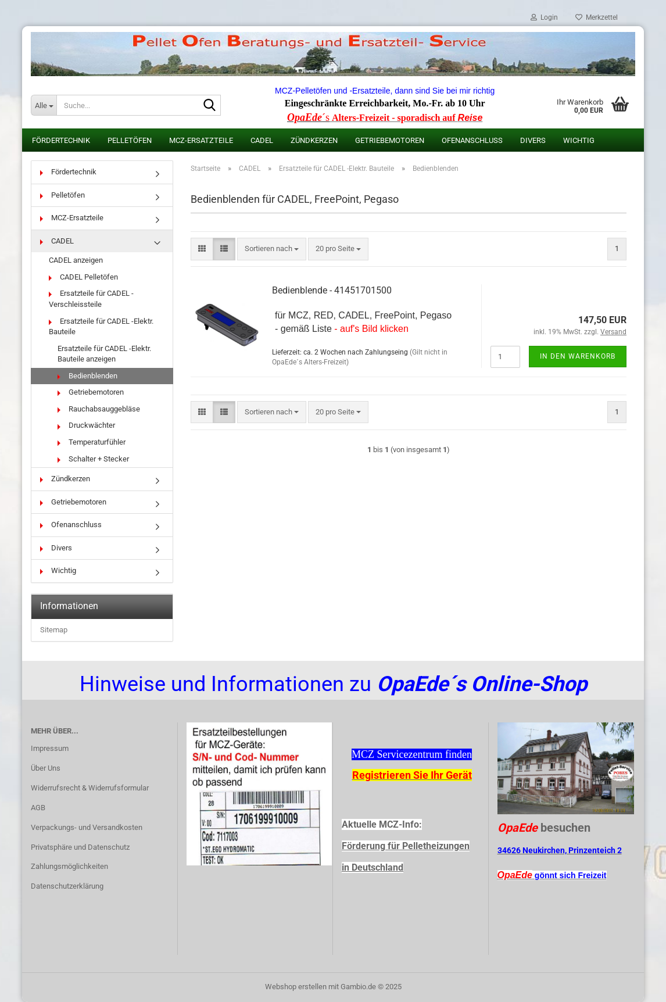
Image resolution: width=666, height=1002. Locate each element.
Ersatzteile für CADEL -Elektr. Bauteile (101, 327)
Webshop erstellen (296, 986)
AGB (38, 807)
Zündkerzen (314, 140)
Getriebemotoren (389, 140)
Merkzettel (596, 17)
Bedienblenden (87, 375)
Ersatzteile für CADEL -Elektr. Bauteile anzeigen (104, 354)
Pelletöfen (130, 140)
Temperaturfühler (92, 442)
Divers (533, 140)
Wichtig (579, 140)
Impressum (50, 748)
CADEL (261, 140)
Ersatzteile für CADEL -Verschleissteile (91, 299)
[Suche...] (43, 105)
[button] (202, 249)
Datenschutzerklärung (67, 886)
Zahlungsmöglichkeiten (69, 866)
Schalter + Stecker (93, 459)
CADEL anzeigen (76, 260)
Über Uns (45, 768)
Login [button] (544, 17)
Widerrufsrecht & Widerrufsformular (90, 787)
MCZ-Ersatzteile (201, 140)
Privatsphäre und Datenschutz (80, 847)
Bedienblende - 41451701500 (332, 290)
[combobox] (271, 249)
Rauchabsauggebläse (99, 409)
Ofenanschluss (472, 140)
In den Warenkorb (577, 356)
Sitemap (53, 629)
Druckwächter (86, 425)
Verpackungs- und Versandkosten (86, 827)
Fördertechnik (61, 140)
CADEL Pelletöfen (83, 277)
